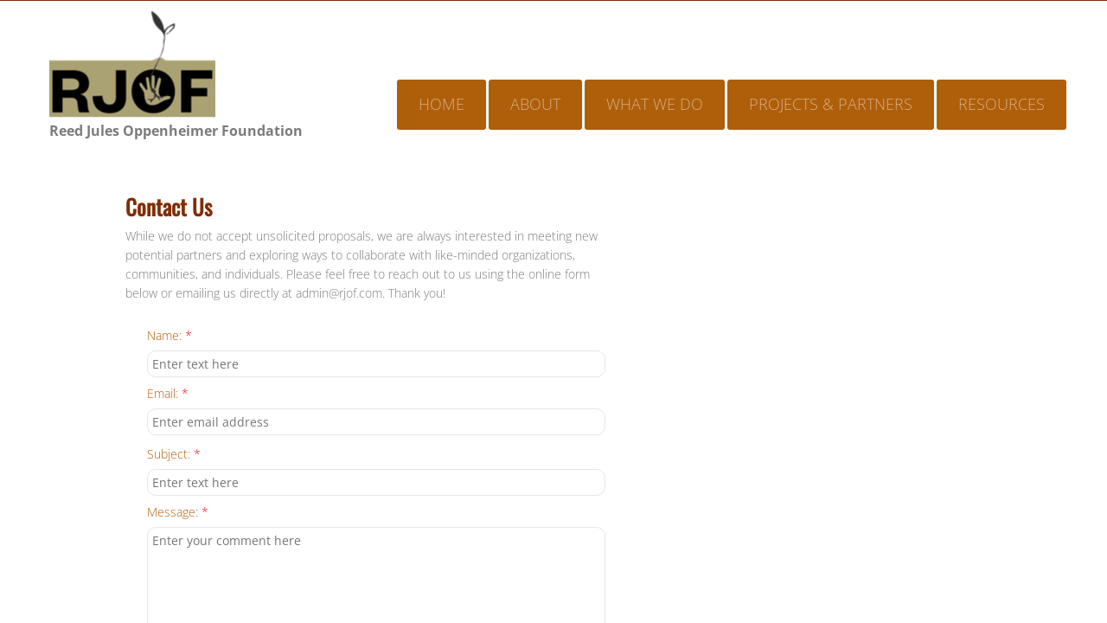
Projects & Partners (830, 103)
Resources (1001, 103)
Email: (168, 394)
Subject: (174, 454)
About (535, 103)
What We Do (654, 103)
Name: (169, 336)
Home (441, 103)
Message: (177, 512)
